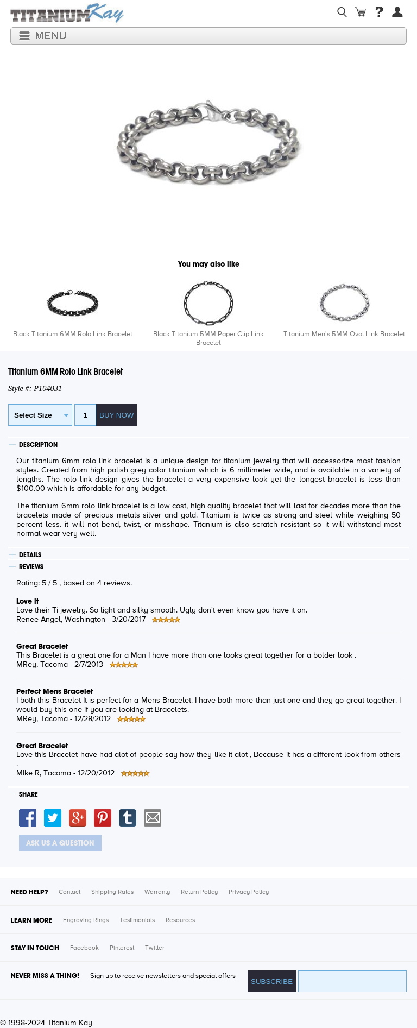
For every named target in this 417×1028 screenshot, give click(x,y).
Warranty (157, 892)
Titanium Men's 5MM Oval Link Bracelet (344, 334)
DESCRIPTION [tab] (38, 445)
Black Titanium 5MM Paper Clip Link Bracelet (208, 338)
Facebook (84, 948)
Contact (69, 892)
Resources (180, 920)
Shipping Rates (112, 892)
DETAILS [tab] (30, 555)
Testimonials (137, 920)
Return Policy (199, 892)
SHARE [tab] (28, 794)
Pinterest (122, 948)
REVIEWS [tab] (31, 567)
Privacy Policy (249, 892)
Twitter (155, 948)
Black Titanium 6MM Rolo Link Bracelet (72, 334)
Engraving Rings (86, 920)
